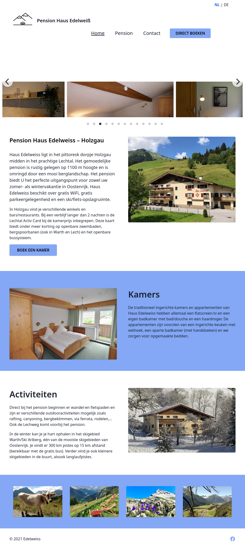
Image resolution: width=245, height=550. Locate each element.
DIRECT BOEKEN (190, 33)
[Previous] (7, 81)
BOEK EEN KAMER (33, 250)
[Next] (237, 81)
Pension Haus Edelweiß (64, 20)
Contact (151, 33)
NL (217, 4)
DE (226, 4)
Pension (124, 33)
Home (97, 33)
